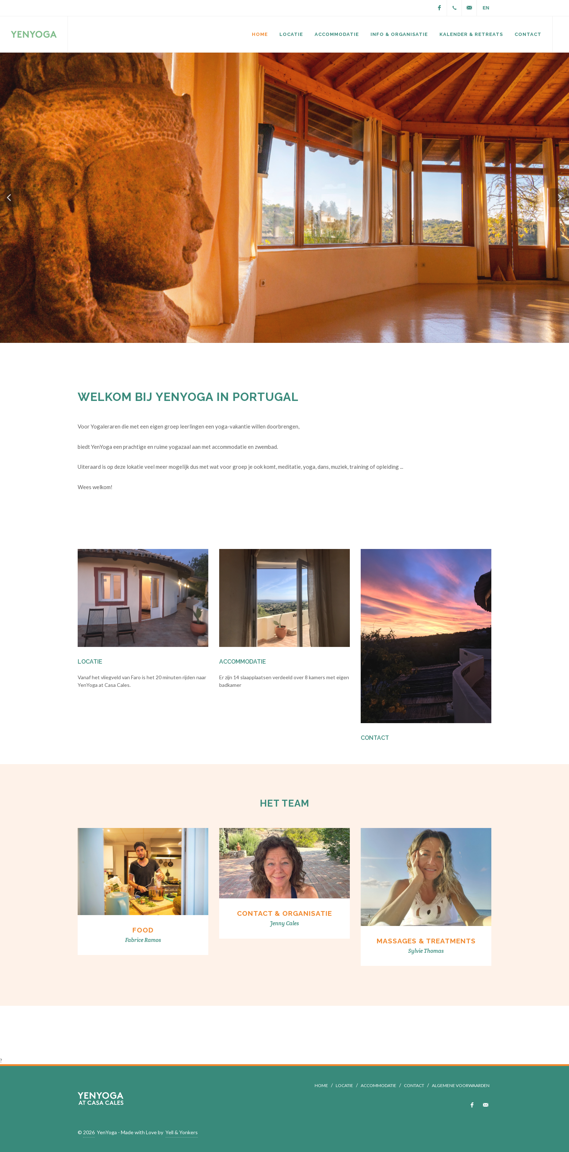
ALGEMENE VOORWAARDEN (461, 1085)
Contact (375, 737)
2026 (89, 1132)
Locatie (90, 661)
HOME (321, 1085)
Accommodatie (242, 661)
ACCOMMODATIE (378, 1085)
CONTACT (414, 1085)
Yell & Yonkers (181, 1132)
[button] (9, 197)
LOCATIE (344, 1085)
